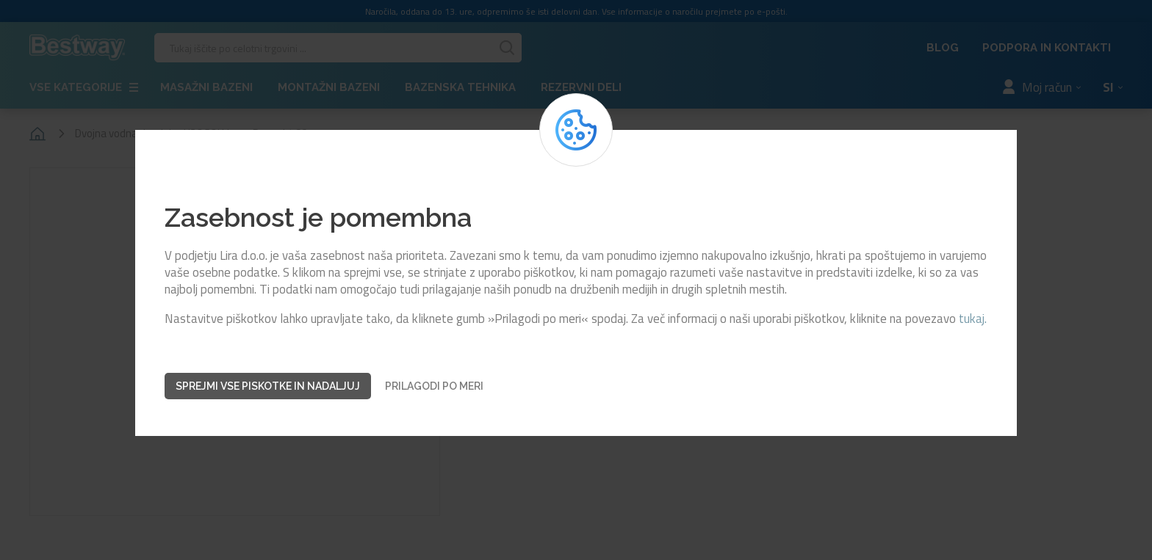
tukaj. (973, 318)
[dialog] (576, 280)
